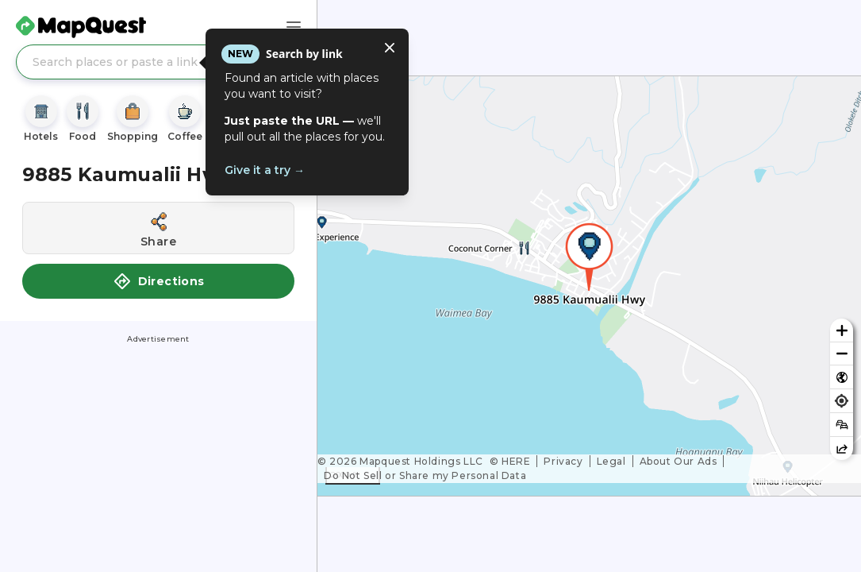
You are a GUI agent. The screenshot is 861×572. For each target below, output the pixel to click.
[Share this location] (158, 228)
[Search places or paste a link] (158, 61)
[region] (589, 286)
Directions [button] (159, 281)
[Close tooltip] (389, 47)
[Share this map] (841, 448)
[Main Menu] (293, 27)
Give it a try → (265, 170)
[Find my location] (841, 400)
